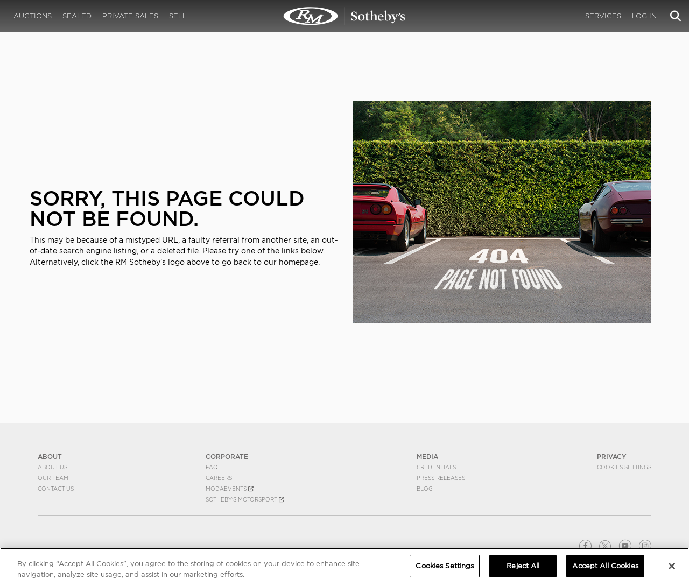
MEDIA (427, 457)
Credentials (436, 467)
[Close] (672, 566)
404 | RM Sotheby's (344, 16)
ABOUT (50, 457)
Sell (178, 16)
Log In (644, 16)
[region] (344, 567)
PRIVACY (612, 457)
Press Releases (441, 478)
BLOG (425, 488)
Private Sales (130, 16)
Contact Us (56, 488)
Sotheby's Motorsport (245, 499)
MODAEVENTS (230, 488)
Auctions (32, 16)
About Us (52, 467)
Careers (219, 478)
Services (603, 16)
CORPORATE (227, 457)
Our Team (53, 478)
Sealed (77, 16)
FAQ (212, 467)
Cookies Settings (624, 467)
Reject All (523, 566)
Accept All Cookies (605, 566)
